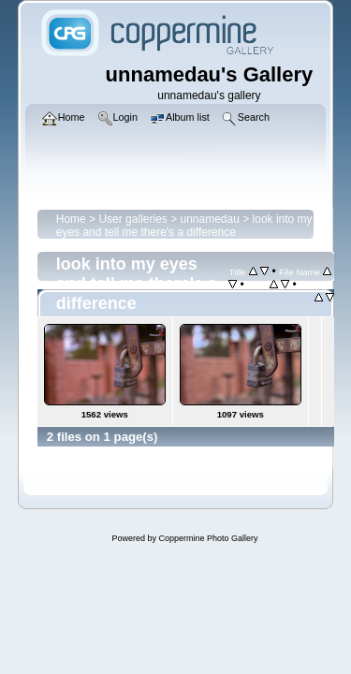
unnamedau (210, 219)
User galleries (132, 219)
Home (71, 219)
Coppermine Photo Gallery (207, 538)
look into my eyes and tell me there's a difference (184, 225)
